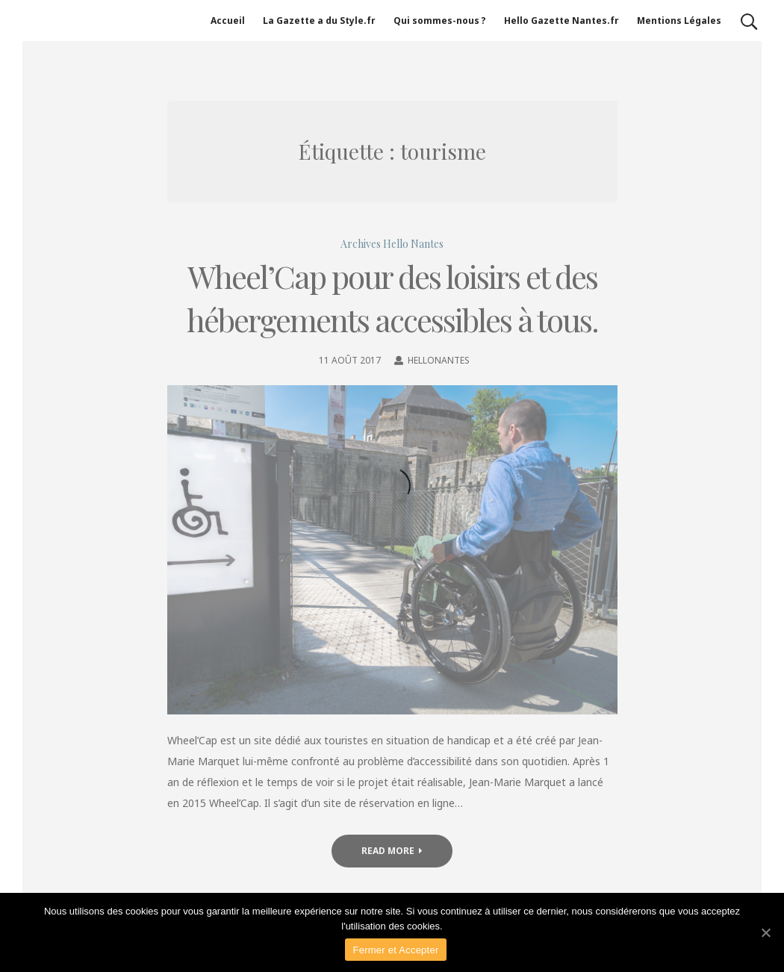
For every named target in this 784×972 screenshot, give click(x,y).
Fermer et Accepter (395, 950)
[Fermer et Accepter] (765, 932)
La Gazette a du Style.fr (319, 20)
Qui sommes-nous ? (439, 20)
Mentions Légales (679, 20)
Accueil (228, 20)
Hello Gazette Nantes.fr (561, 20)
